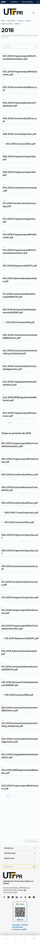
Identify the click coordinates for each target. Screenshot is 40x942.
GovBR (3, 2)
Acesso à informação (27, 1)
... (29, 423)
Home (3, 21)
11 (33, 423)
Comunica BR (14, 1)
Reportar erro (31, 841)
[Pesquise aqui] (18, 867)
